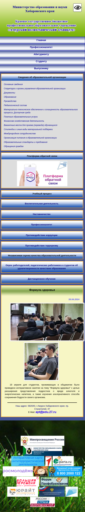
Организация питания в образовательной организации (30, 138)
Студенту (41, 61)
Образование (10, 97)
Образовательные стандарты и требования (25, 142)
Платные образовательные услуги (21, 117)
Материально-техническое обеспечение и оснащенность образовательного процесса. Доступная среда (41, 111)
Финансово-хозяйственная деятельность (24, 121)
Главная (41, 40)
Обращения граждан (14, 146)
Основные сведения (13, 84)
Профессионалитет (41, 47)
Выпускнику (41, 68)
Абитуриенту (41, 54)
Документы (9, 93)
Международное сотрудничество (20, 133)
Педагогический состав (15, 105)
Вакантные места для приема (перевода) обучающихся (30, 125)
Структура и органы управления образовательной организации (35, 88)
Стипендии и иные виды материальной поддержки (28, 129)
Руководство (10, 101)
